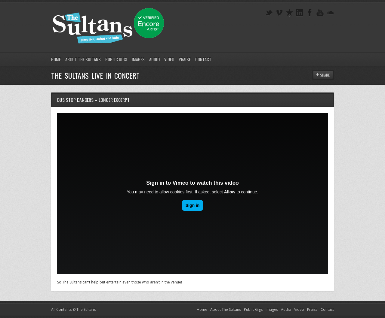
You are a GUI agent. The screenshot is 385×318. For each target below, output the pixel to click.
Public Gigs (116, 59)
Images (138, 59)
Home (56, 59)
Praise (185, 59)
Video (169, 59)
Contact (203, 59)
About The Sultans (83, 59)
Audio (154, 59)
